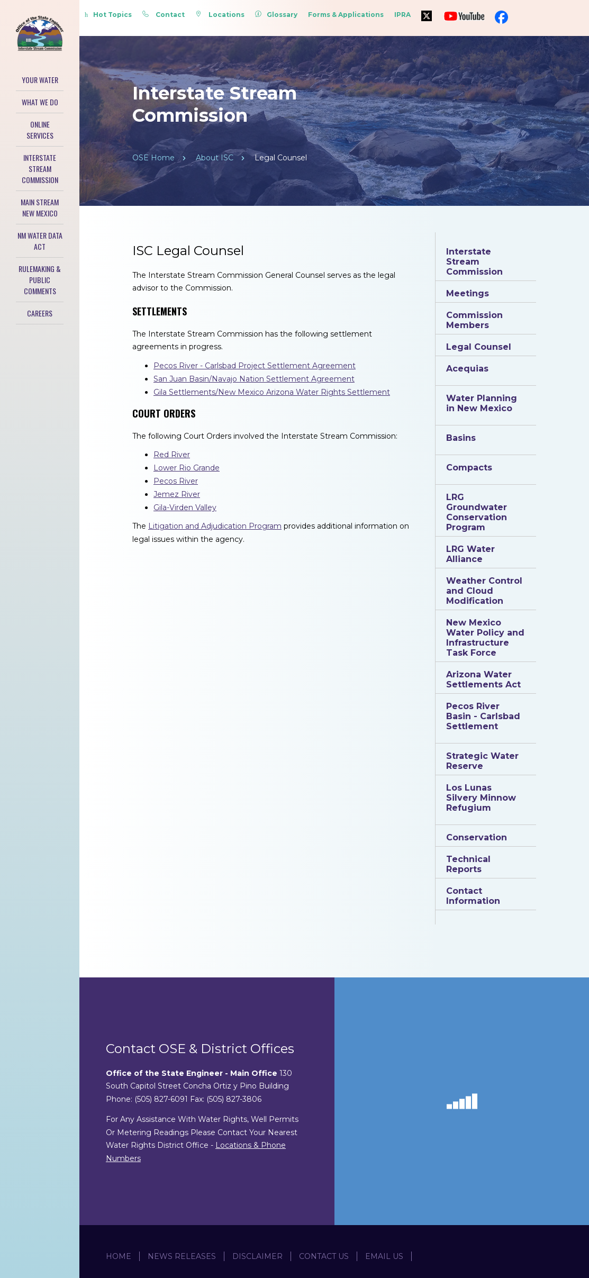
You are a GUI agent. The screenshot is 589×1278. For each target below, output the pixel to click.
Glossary (276, 15)
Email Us (384, 1256)
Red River (171, 454)
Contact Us (324, 1256)
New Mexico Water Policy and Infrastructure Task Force (485, 638)
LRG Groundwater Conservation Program (476, 512)
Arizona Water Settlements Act (483, 679)
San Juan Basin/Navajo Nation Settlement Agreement (254, 379)
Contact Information (473, 896)
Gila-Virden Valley (184, 507)
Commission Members (474, 320)
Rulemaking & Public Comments (40, 279)
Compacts (469, 468)
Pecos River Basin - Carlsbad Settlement (483, 716)
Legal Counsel (478, 347)
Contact (163, 15)
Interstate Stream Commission (40, 168)
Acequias (467, 369)
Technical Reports (468, 864)
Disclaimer (257, 1256)
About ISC (214, 157)
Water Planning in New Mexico (481, 403)
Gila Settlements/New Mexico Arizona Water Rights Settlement (271, 392)
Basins (461, 438)
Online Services (39, 130)
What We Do (40, 101)
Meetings (467, 293)
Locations (219, 15)
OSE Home (153, 157)
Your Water (40, 79)
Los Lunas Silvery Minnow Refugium (481, 798)
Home (118, 1256)
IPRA (402, 15)
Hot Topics (108, 15)
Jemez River (176, 494)
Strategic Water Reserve (482, 761)
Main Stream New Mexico (40, 207)
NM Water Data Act (39, 241)
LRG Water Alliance (470, 554)
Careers (39, 313)
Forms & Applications (346, 15)
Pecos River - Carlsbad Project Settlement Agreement (254, 365)
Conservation (476, 837)
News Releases (182, 1256)
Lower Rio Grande (186, 468)
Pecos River (175, 481)
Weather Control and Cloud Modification (484, 591)
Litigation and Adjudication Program (215, 526)
